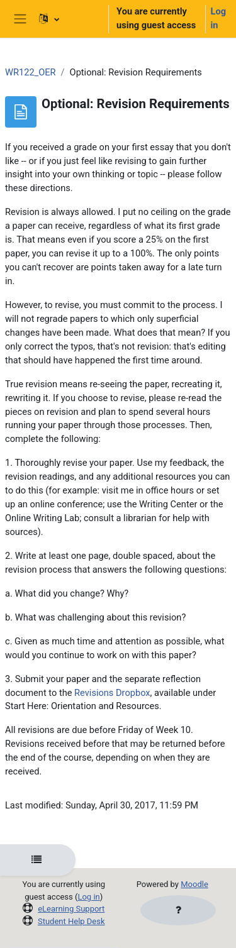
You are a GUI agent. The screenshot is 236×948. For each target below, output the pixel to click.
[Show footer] (178, 910)
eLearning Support (71, 908)
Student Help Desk (71, 921)
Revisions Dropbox (112, 692)
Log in (219, 18)
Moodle (194, 884)
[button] (68, 19)
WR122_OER (30, 72)
